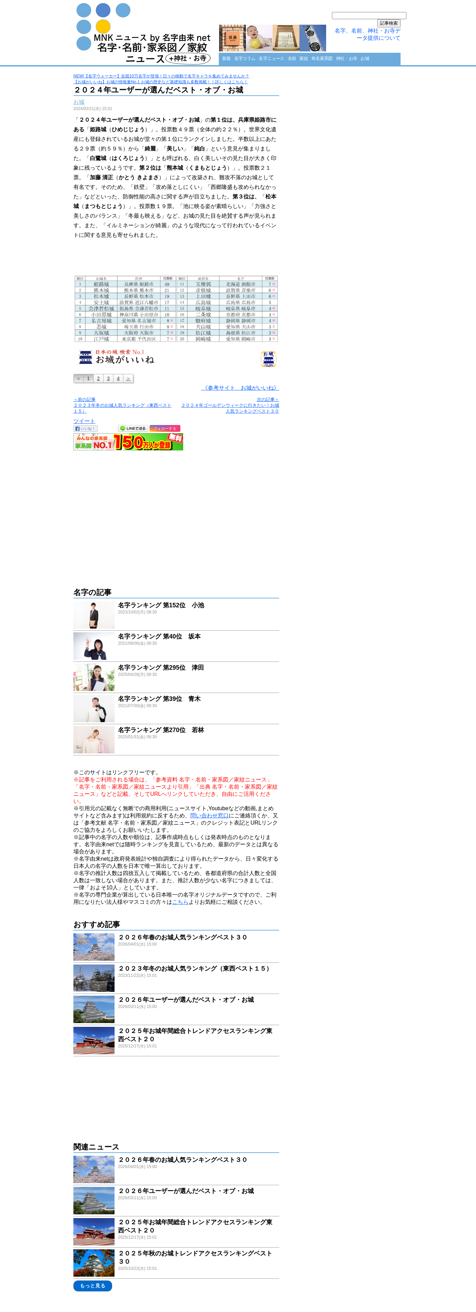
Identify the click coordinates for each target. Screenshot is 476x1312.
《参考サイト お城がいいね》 (240, 388)
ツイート (84, 421)
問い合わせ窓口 (209, 815)
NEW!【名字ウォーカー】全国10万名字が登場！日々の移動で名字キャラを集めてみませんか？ (161, 76)
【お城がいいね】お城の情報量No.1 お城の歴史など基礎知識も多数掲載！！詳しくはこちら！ (160, 82)
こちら (180, 902)
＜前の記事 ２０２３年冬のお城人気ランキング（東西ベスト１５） (122, 405)
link (176, 615)
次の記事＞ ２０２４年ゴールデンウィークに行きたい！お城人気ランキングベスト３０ (230, 405)
